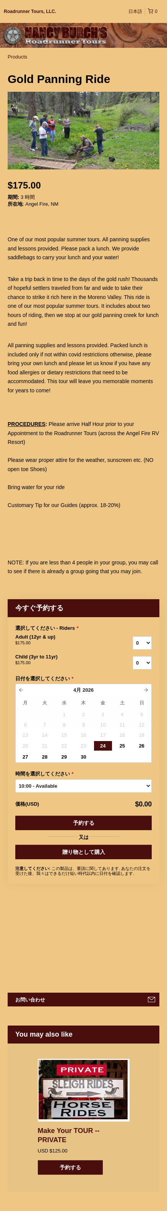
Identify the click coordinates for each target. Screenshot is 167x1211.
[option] (83, 1117)
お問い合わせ (30, 1000)
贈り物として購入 (83, 852)
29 (64, 757)
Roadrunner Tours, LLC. (30, 11)
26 (141, 746)
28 (44, 757)
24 (102, 746)
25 (122, 746)
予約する (83, 823)
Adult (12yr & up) (56, 640)
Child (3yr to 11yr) (56, 660)
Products (17, 57)
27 (25, 757)
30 (83, 757)
